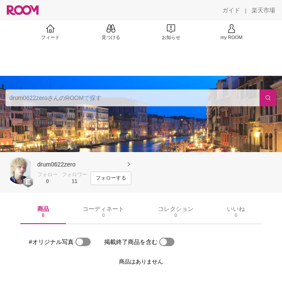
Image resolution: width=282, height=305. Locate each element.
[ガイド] (231, 10)
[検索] (268, 97)
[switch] (83, 242)
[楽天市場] (263, 10)
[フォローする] (111, 178)
